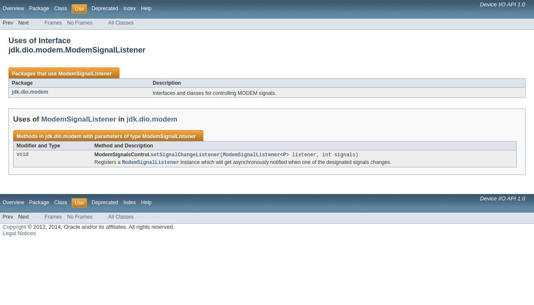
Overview (13, 8)
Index (129, 8)
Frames (53, 23)
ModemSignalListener (84, 74)
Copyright (14, 228)
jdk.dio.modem (30, 92)
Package (39, 8)
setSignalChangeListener (185, 155)
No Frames (79, 23)
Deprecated (105, 8)
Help (146, 8)
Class (60, 8)
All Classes (121, 23)
